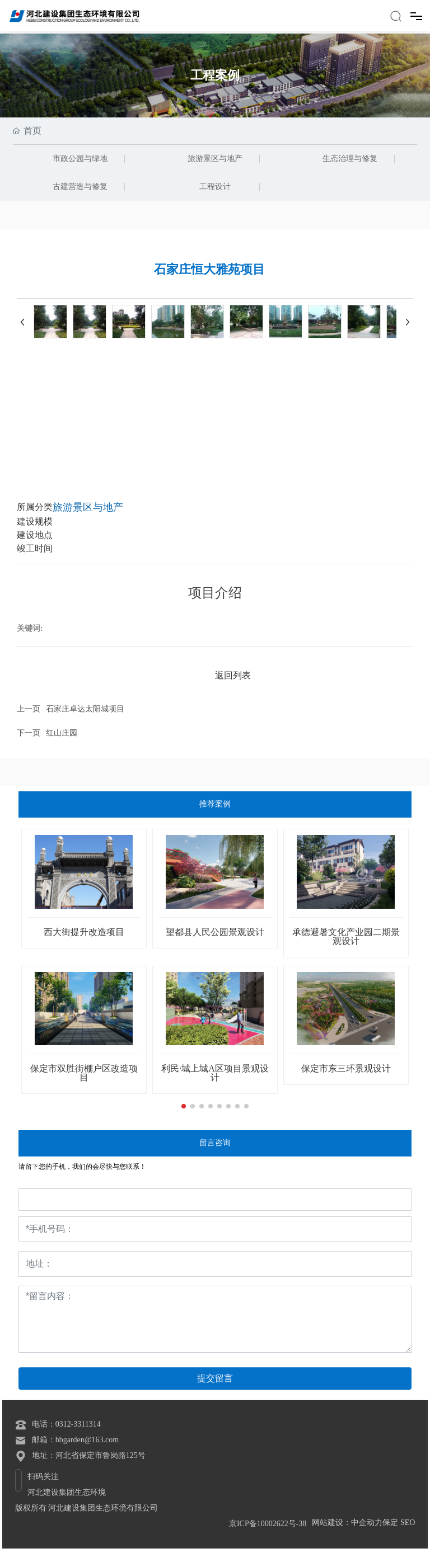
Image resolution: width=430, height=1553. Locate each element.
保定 (390, 1522)
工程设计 (215, 186)
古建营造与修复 (80, 186)
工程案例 (215, 75)
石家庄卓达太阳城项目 (85, 709)
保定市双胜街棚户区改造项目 (84, 1073)
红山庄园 (61, 733)
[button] (183, 1106)
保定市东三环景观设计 (346, 1068)
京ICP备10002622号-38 (267, 1523)
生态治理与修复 (349, 158)
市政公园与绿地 (80, 158)
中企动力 (366, 1522)
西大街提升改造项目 (84, 932)
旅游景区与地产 (215, 158)
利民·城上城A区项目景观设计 (215, 1073)
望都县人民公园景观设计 (215, 932)
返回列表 (233, 675)
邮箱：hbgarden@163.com (75, 1440)
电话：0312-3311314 (66, 1424)
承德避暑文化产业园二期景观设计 (346, 936)
